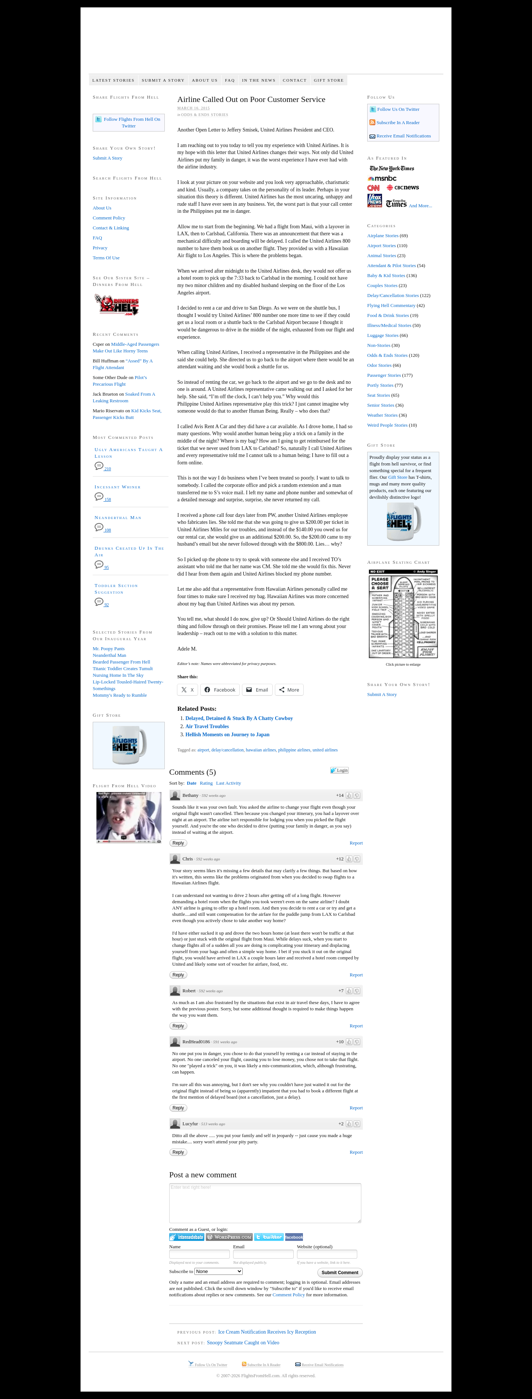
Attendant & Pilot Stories (391, 265)
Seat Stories (378, 395)
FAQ (230, 80)
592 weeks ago (214, 795)
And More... (421, 205)
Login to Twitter (269, 1237)
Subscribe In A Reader (397, 122)
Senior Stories (380, 405)
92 (102, 605)
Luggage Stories (383, 335)
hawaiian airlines (261, 750)
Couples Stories (382, 285)
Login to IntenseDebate (186, 1237)
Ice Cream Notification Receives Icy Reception (267, 1332)
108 (103, 530)
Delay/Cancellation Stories (393, 295)
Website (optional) (314, 1246)
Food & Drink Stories (388, 315)
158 (103, 499)
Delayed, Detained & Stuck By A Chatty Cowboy (239, 718)
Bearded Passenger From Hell (121, 662)
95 (102, 567)
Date (192, 783)
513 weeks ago (213, 1124)
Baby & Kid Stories (386, 275)
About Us (205, 80)
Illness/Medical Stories (389, 325)
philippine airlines (294, 750)
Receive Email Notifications (403, 136)
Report (356, 843)
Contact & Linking (111, 228)
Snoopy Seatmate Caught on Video (243, 1342)
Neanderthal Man (118, 517)
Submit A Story (163, 80)
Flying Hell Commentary (391, 305)
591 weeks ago (225, 1042)
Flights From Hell (266, 45)
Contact (295, 80)
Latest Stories (113, 80)
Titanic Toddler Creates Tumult (123, 668)
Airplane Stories (383, 235)
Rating (206, 783)
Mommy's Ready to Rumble (120, 695)
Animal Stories (381, 255)
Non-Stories (379, 345)
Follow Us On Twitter (397, 109)
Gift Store (329, 80)
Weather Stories (382, 415)
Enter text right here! (265, 1203)
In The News (259, 80)
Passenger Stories (384, 375)
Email (239, 1246)
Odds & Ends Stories (204, 115)
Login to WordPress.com (229, 1237)
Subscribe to (206, 1271)
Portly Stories (380, 385)
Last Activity (228, 783)
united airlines (325, 750)
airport (203, 750)
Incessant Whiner (118, 486)
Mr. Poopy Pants (109, 648)
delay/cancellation (227, 750)
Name (175, 1246)
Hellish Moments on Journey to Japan (227, 734)
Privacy (100, 247)
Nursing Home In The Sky (118, 675)
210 (103, 469)
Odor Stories (379, 365)
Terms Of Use (106, 257)
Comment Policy (289, 1294)
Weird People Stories (387, 425)
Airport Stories (381, 245)
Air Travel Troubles (207, 726)
